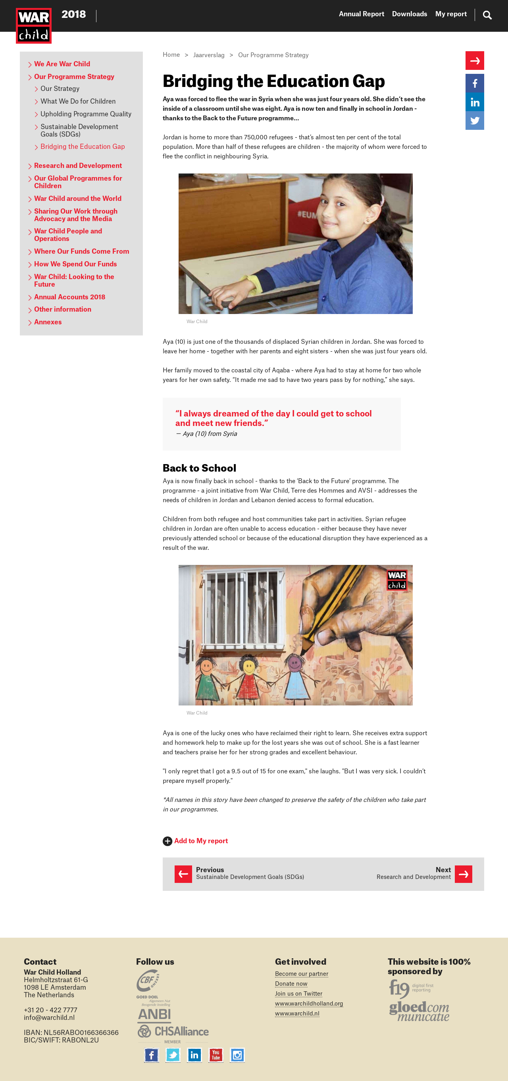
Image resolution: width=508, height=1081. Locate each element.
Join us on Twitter (298, 994)
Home (171, 55)
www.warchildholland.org (309, 1004)
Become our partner (301, 974)
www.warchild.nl (297, 1014)
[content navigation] (81, 193)
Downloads (409, 14)
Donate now (291, 984)
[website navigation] (415, 16)
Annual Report (361, 14)
